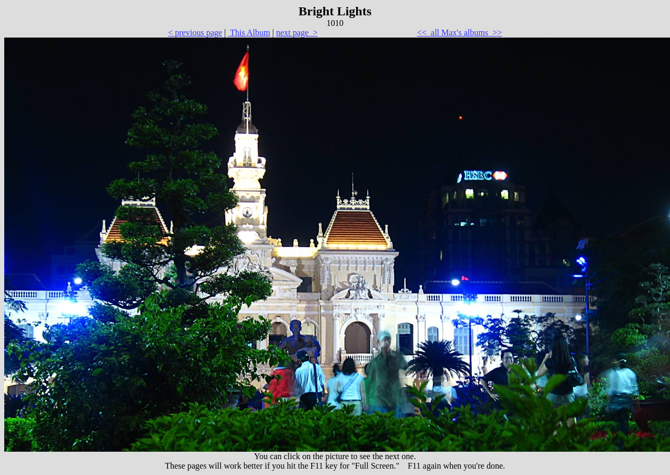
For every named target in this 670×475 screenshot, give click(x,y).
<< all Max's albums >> (459, 32)
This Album (249, 32)
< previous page (195, 32)
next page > (297, 32)
